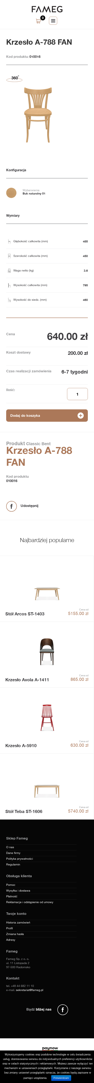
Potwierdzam (61, 1078)
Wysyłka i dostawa (18, 890)
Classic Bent (38, 443)
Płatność (11, 896)
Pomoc (10, 885)
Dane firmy (13, 853)
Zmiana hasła (15, 934)
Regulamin (13, 864)
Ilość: (10, 390)
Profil (9, 928)
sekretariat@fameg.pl (29, 990)
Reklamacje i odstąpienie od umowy (29, 902)
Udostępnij (29, 505)
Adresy (10, 940)
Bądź (38, 1009)
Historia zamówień (18, 922)
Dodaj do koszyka (25, 415)
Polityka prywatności (19, 858)
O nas (10, 847)
